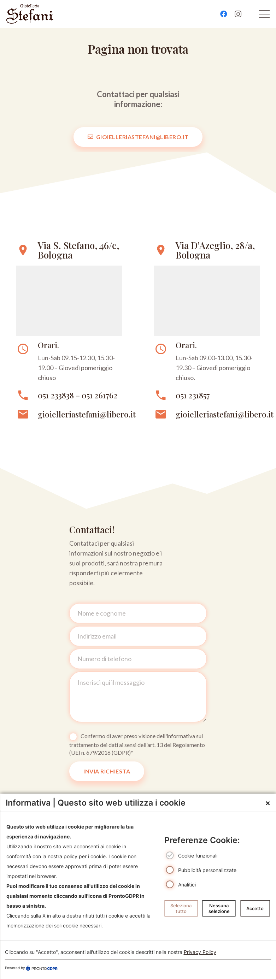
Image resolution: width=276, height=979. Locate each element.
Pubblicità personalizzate (207, 870)
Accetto (255, 908)
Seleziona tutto (181, 908)
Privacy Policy (200, 952)
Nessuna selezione (219, 908)
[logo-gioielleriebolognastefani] (29, 14)
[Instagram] (238, 14)
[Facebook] (224, 14)
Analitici (187, 885)
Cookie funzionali (197, 856)
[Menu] (264, 14)
